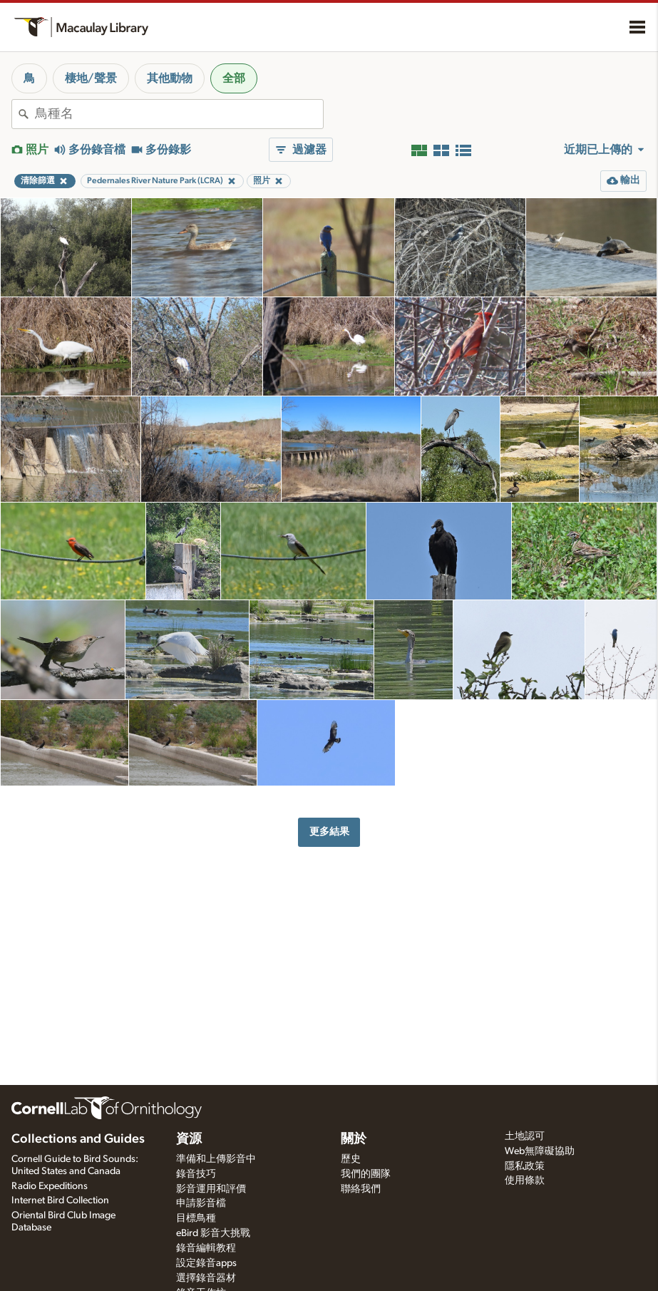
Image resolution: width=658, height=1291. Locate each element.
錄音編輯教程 (206, 1248)
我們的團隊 (366, 1174)
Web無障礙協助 (540, 1151)
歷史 (351, 1159)
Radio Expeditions (49, 1186)
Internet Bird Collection (60, 1200)
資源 (189, 1139)
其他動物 (169, 78)
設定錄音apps (206, 1263)
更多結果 (329, 831)
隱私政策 (525, 1166)
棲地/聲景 (91, 78)
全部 (233, 78)
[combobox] (179, 114)
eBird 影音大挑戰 (213, 1233)
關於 (353, 1139)
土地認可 (525, 1136)
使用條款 (525, 1180)
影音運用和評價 (211, 1189)
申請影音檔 (201, 1203)
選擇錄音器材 (206, 1278)
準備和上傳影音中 (216, 1159)
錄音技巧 (196, 1174)
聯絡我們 (361, 1189)
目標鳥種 (196, 1218)
